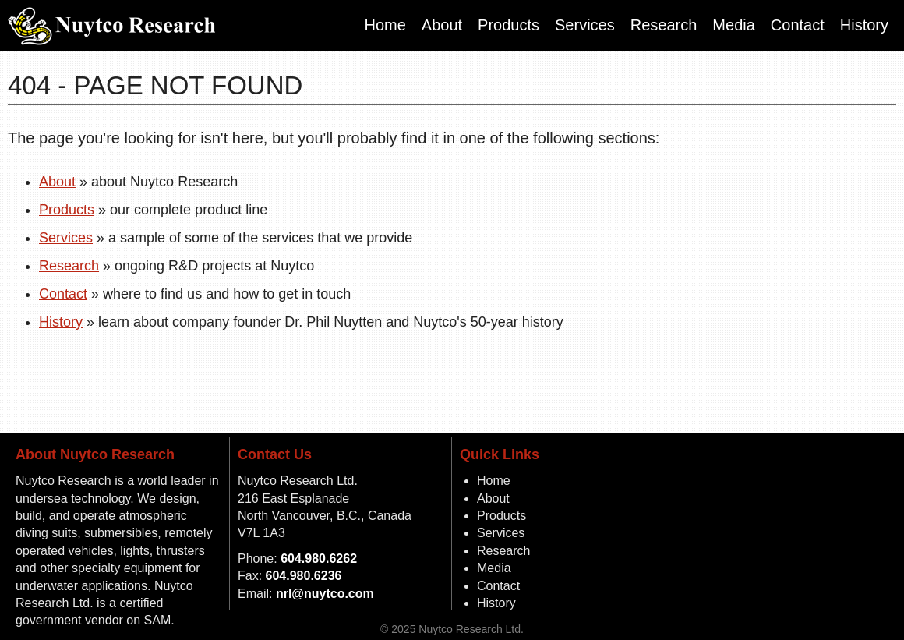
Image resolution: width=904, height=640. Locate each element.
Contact (798, 25)
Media (733, 25)
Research (663, 25)
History (864, 25)
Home (384, 25)
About (442, 25)
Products (508, 25)
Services (585, 25)
